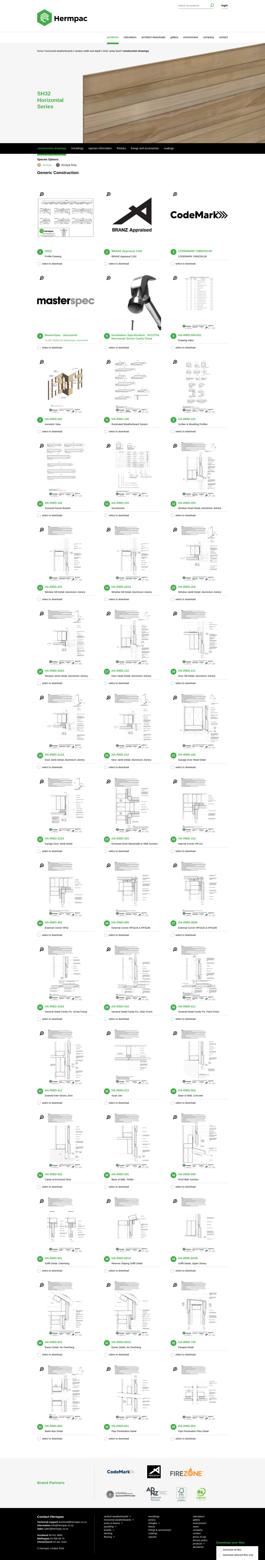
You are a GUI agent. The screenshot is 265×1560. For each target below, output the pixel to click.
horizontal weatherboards (117, 1519)
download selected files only (238, 1555)
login (224, 5)
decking (108, 1533)
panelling (109, 1526)
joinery (151, 1519)
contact (223, 37)
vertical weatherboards (116, 1516)
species (152, 1537)
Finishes (121, 148)
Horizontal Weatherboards (59, 51)
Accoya (47, 165)
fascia (151, 1526)
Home (40, 51)
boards (107, 1530)
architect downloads (153, 37)
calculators (130, 37)
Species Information (100, 148)
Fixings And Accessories (145, 148)
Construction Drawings (51, 148)
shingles (152, 1523)
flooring (108, 1537)
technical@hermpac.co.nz (73, 1522)
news (196, 1526)
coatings (153, 1533)
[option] (132, 93)
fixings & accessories (159, 1530)
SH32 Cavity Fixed (112, 51)
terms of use (199, 1537)
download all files (232, 1549)
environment (190, 37)
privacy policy (200, 1540)
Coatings (169, 148)
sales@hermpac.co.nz (56, 1528)
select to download (52, 263)
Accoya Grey (69, 165)
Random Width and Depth (88, 51)
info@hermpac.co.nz (62, 1525)
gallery (174, 37)
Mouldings (77, 148)
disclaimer (198, 1547)
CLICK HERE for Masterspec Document (66, 340)
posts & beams (112, 1523)
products (112, 37)
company (208, 37)
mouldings (154, 1516)
